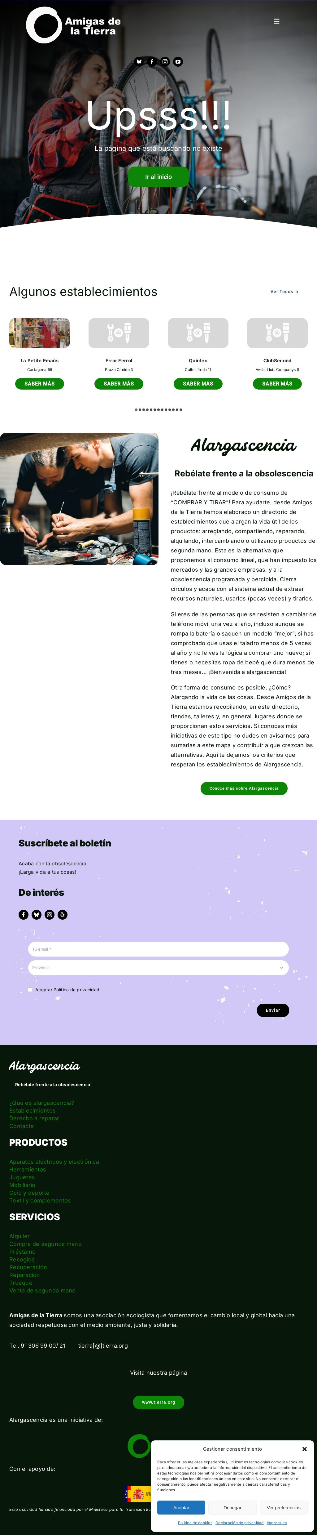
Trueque (21, 1282)
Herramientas (27, 1169)
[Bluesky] (139, 61)
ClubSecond (277, 361)
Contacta (21, 1126)
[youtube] (178, 62)
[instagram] (165, 62)
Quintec (198, 361)
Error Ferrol (119, 361)
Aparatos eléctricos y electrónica (54, 1161)
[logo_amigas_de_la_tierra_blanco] (73, 9)
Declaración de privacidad (239, 1522)
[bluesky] (36, 915)
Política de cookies (195, 1522)
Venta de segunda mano (42, 1290)
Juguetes (22, 1177)
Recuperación (28, 1267)
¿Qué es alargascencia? (41, 1103)
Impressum (277, 1522)
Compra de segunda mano (45, 1244)
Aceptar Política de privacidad (67, 989)
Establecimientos (32, 1110)
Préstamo (22, 1251)
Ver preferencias (284, 1507)
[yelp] (62, 915)
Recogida (22, 1259)
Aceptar (181, 1507)
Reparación (24, 1275)
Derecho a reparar (34, 1118)
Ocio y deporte (29, 1192)
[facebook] (152, 62)
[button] (305, 1449)
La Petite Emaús (40, 361)
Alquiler (19, 1236)
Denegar (232, 1507)
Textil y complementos (40, 1200)
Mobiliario (22, 1185)
